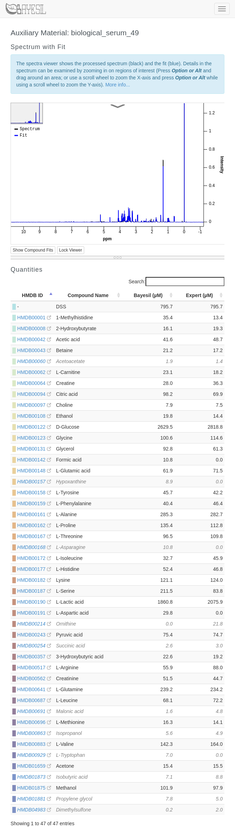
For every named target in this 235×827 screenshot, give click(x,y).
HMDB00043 (34, 350)
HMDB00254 (34, 645)
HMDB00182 (34, 580)
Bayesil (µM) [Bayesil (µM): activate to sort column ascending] (148, 295)
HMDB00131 (34, 449)
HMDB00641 (34, 689)
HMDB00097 (34, 405)
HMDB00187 (34, 591)
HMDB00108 (34, 416)
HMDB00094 (34, 394)
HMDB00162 (34, 525)
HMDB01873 (34, 777)
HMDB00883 (34, 744)
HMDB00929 (34, 755)
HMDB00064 (34, 383)
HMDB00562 (34, 678)
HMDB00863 (34, 733)
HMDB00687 (34, 700)
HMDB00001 (34, 317)
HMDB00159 (34, 503)
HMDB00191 (34, 613)
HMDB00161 (34, 514)
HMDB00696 (34, 722)
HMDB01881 (34, 799)
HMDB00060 (34, 361)
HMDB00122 (34, 427)
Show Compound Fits (33, 250)
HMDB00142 (34, 460)
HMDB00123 (34, 438)
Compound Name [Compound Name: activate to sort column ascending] (88, 295)
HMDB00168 (34, 547)
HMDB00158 (34, 492)
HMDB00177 (34, 569)
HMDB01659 (34, 766)
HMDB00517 (34, 667)
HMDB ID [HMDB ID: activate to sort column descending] (32, 295)
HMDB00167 (34, 536)
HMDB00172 (34, 558)
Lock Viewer (70, 250)
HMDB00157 (34, 481)
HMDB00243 (34, 635)
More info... (117, 84)
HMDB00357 (34, 656)
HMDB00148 (34, 470)
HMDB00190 (34, 602)
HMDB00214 (34, 624)
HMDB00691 (34, 711)
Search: (176, 281)
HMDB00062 (34, 372)
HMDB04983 (34, 810)
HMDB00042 (34, 339)
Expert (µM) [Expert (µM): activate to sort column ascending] (199, 295)
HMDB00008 (34, 328)
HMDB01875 (34, 788)
